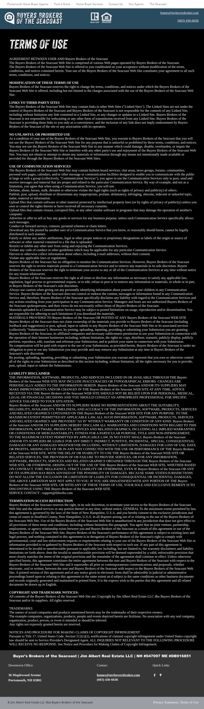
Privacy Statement (165, 702)
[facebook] (155, 675)
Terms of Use (189, 702)
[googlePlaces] (161, 675)
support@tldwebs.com (57, 493)
